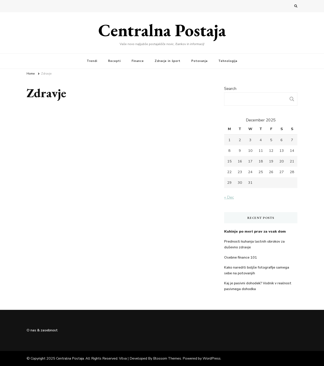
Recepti (114, 61)
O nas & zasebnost (42, 330)
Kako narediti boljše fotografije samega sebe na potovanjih (256, 270)
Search (230, 88)
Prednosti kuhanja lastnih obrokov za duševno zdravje (254, 244)
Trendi (92, 61)
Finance (138, 61)
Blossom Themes (167, 358)
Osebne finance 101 (240, 257)
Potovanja (199, 61)
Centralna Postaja (162, 30)
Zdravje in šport (167, 61)
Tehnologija (227, 61)
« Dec (229, 197)
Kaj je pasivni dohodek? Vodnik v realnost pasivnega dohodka (257, 286)
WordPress (212, 358)
